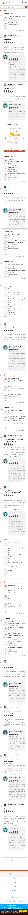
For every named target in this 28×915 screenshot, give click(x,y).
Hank (20, 346)
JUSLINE (14, 878)
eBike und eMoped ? (9, 88)
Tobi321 (20, 731)
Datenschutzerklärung (14, 898)
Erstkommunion (7, 39)
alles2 (20, 55)
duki (20, 707)
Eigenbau (20, 323)
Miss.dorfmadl (21, 804)
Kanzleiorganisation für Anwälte (14, 901)
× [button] (26, 905)
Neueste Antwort (13, 55)
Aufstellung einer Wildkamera (11, 328)
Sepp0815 (20, 755)
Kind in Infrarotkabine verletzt (11, 759)
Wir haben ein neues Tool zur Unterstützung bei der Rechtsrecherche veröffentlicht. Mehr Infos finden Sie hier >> (14, 908)
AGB (14, 894)
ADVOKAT (14, 882)
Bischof (20, 35)
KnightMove (21, 486)
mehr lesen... (7, 28)
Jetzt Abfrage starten (14, 151)
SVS (5, 808)
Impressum (14, 890)
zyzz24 (20, 660)
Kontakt (14, 886)
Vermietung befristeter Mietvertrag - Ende (14, 191)
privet (20, 186)
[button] (5, 138)
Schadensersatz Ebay (9, 665)
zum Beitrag (12, 35)
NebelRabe (21, 84)
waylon (20, 435)
